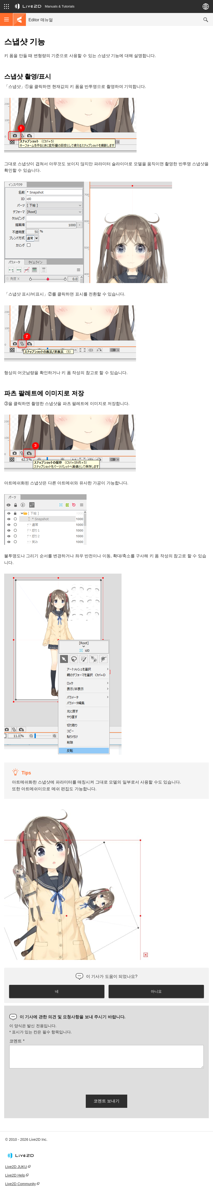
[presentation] (48, 1080)
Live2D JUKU (16, 1167)
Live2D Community (20, 1184)
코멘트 (17, 1041)
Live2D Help (15, 1175)
